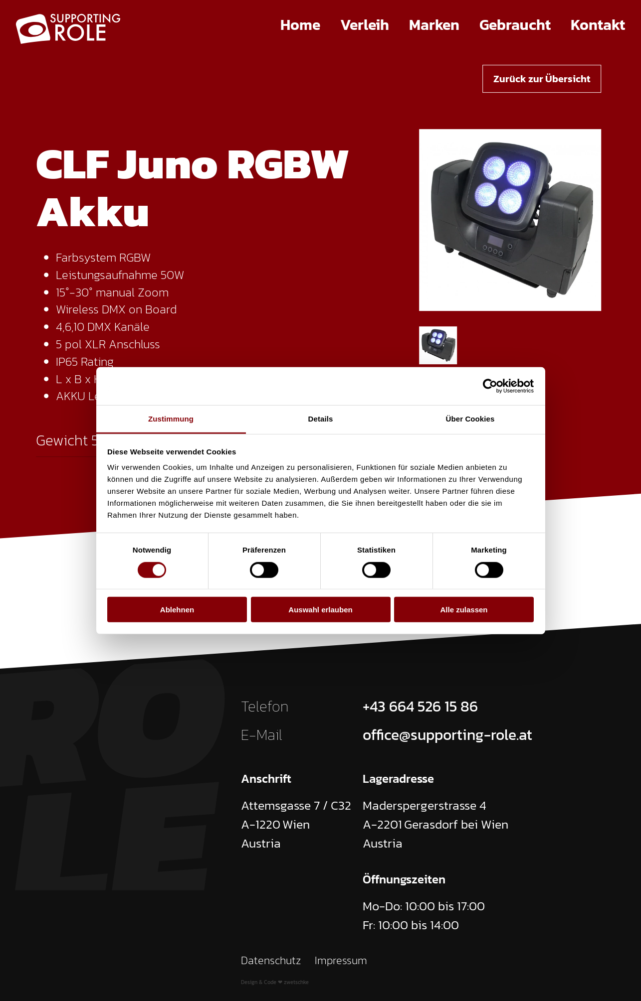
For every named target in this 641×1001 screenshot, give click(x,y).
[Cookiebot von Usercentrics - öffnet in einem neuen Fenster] (490, 386)
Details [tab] (320, 419)
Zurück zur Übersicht (541, 78)
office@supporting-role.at (447, 734)
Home (300, 24)
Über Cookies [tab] (470, 419)
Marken (434, 24)
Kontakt (598, 24)
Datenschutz (271, 960)
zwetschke (296, 982)
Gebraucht (515, 24)
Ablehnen (177, 609)
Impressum (341, 960)
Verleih (364, 24)
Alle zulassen (463, 609)
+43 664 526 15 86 (420, 706)
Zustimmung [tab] (171, 419)
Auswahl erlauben (320, 609)
